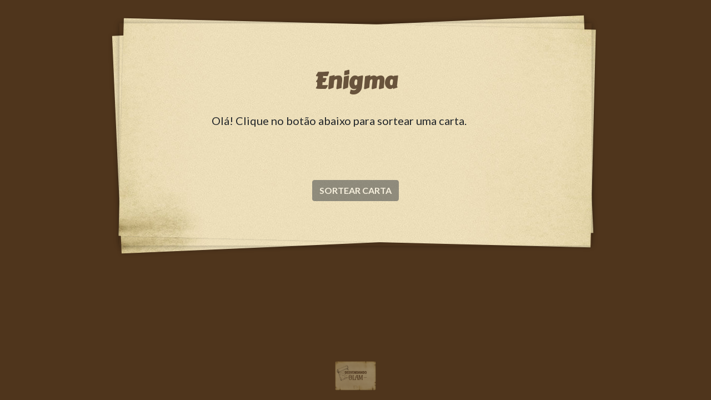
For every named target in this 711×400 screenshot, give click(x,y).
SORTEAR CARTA (355, 190)
